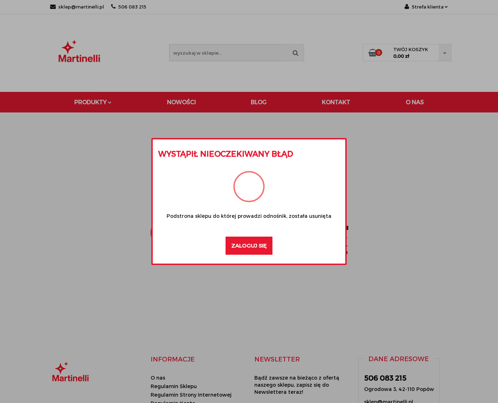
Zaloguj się (249, 245)
